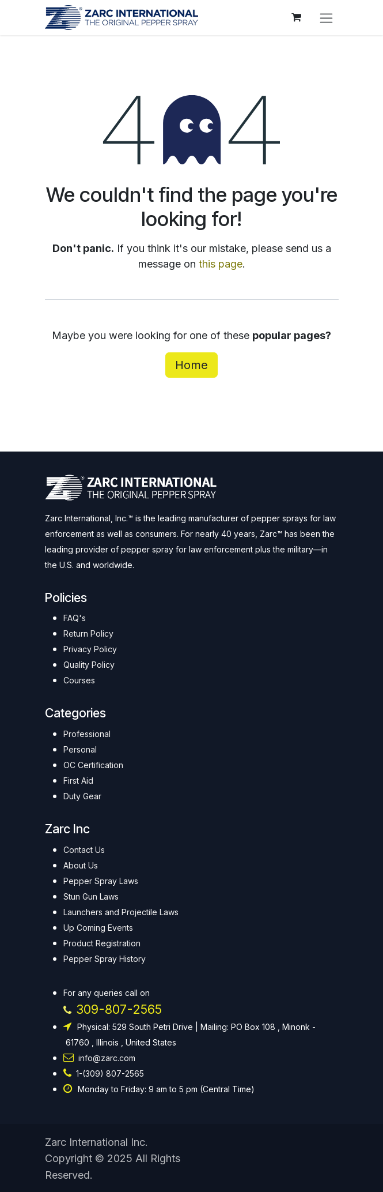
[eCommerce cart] (296, 17)
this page (220, 264)
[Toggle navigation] (326, 18)
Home (191, 365)
